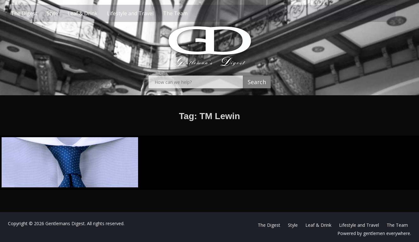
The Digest (34, 13)
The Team (185, 13)
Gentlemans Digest (65, 222)
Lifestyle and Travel (140, 13)
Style (62, 13)
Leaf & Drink (92, 13)
